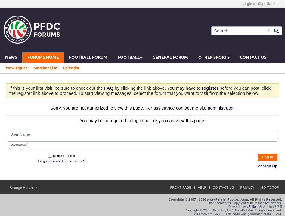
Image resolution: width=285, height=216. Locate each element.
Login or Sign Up (258, 4)
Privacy (247, 187)
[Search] (241, 30)
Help (202, 187)
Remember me (61, 156)
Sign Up (270, 166)
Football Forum (88, 58)
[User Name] (142, 134)
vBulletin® (254, 206)
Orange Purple (23, 187)
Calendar (71, 68)
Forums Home (43, 58)
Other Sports (214, 58)
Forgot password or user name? (61, 161)
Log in (267, 157)
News (11, 58)
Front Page (180, 187)
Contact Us (253, 58)
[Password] (142, 145)
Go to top (270, 187)
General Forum (170, 58)
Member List (45, 68)
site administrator (217, 107)
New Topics (16, 68)
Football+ (130, 58)
